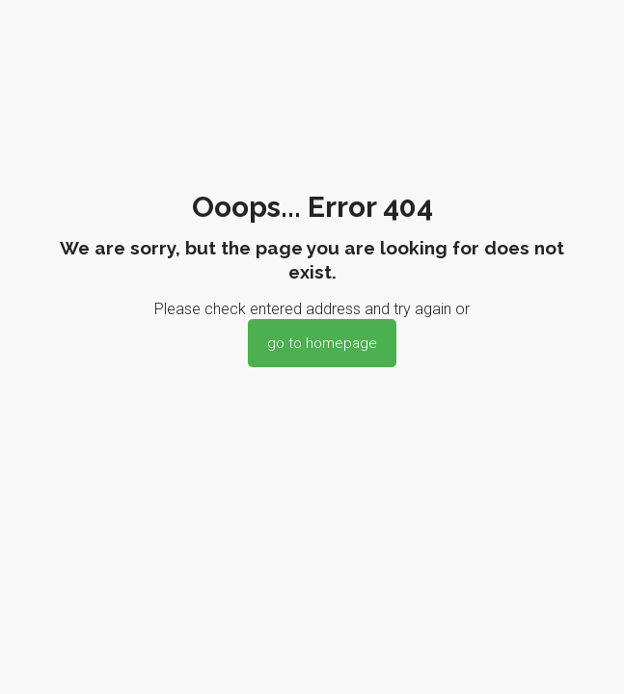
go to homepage (322, 343)
